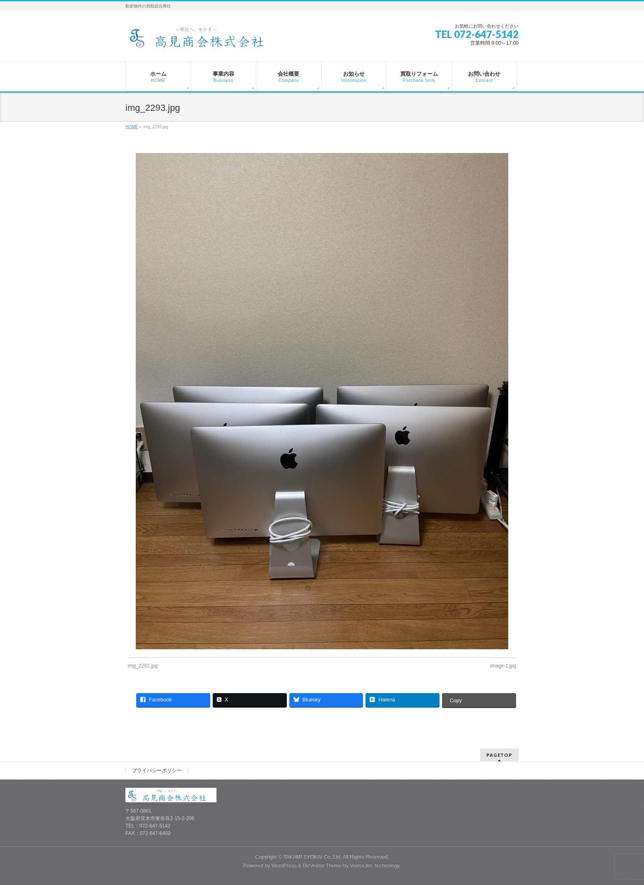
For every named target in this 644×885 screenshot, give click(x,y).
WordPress (284, 864)
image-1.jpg (503, 666)
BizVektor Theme (322, 864)
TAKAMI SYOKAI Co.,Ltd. (313, 855)
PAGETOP (499, 753)
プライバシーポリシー (157, 768)
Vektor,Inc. (362, 864)
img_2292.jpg (143, 666)
